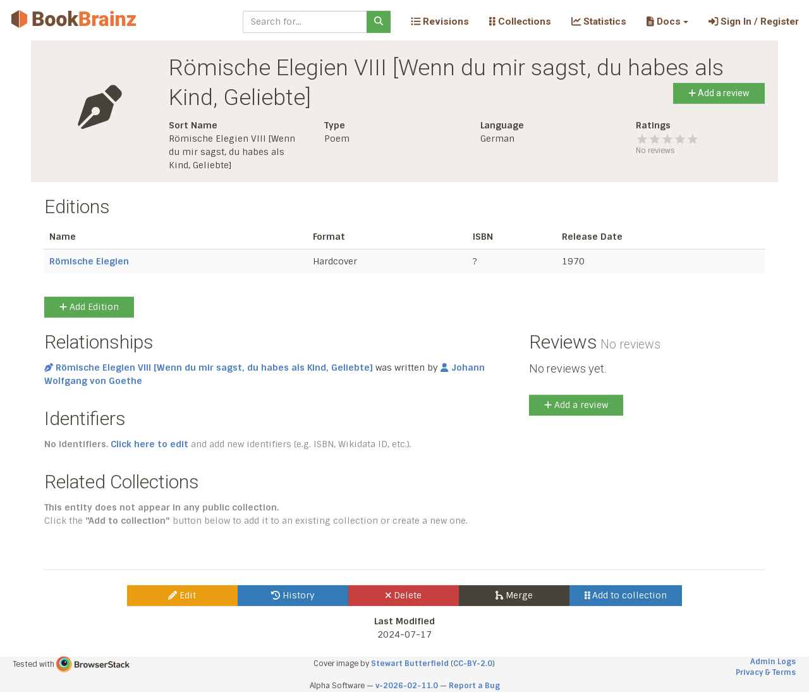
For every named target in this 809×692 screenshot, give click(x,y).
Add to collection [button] (626, 595)
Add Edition (89, 306)
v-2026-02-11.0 (406, 686)
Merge (514, 595)
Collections (520, 21)
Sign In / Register (754, 21)
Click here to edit (149, 444)
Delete (403, 595)
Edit (182, 595)
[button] (667, 21)
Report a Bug (474, 686)
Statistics (598, 21)
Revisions (440, 21)
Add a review (719, 93)
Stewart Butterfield (410, 663)
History (293, 595)
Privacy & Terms (766, 672)
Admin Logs (773, 662)
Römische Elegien (89, 261)
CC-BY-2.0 (472, 663)
